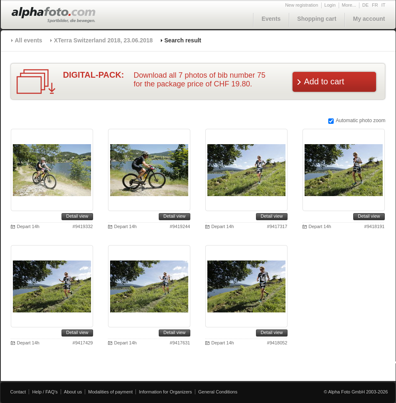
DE (365, 4)
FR (375, 4)
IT (383, 4)
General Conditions (217, 391)
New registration (301, 4)
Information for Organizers (165, 391)
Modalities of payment (110, 391)
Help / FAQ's (44, 391)
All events (28, 40)
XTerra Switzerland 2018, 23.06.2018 (103, 40)
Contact (18, 391)
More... (349, 4)
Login (330, 4)
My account (369, 18)
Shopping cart (316, 18)
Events (270, 18)
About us (73, 391)
